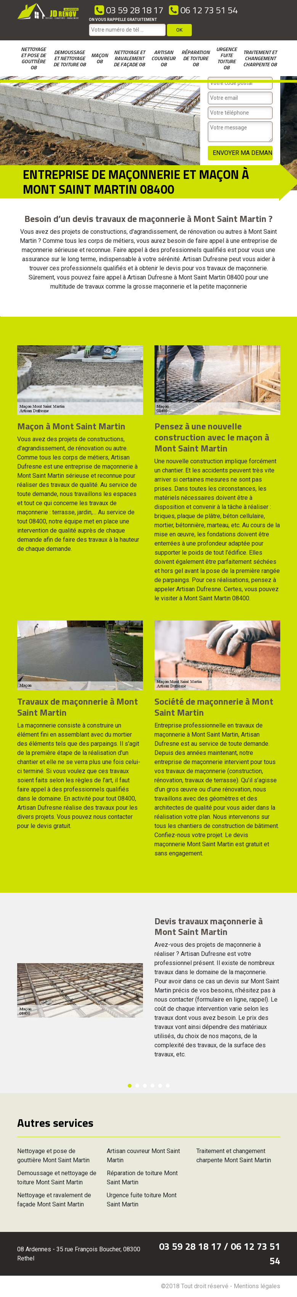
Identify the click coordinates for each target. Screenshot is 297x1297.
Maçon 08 (99, 58)
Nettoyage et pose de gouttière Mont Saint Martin (53, 1155)
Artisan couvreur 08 (163, 58)
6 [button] (168, 1086)
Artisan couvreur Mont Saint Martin (143, 1155)
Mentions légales (257, 1286)
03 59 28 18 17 (129, 10)
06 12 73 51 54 (203, 10)
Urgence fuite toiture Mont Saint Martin (142, 1200)
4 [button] (152, 1086)
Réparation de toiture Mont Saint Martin (142, 1177)
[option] (148, 991)
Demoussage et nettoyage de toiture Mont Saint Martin (56, 1177)
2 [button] (137, 1086)
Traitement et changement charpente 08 (260, 58)
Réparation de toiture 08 (195, 58)
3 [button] (145, 1086)
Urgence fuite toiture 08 (226, 58)
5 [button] (160, 1086)
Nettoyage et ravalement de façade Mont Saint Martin (54, 1200)
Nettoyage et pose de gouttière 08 (33, 58)
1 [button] (130, 1086)
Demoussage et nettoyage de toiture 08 (69, 58)
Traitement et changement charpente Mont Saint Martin (233, 1155)
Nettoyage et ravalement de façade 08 (129, 58)
